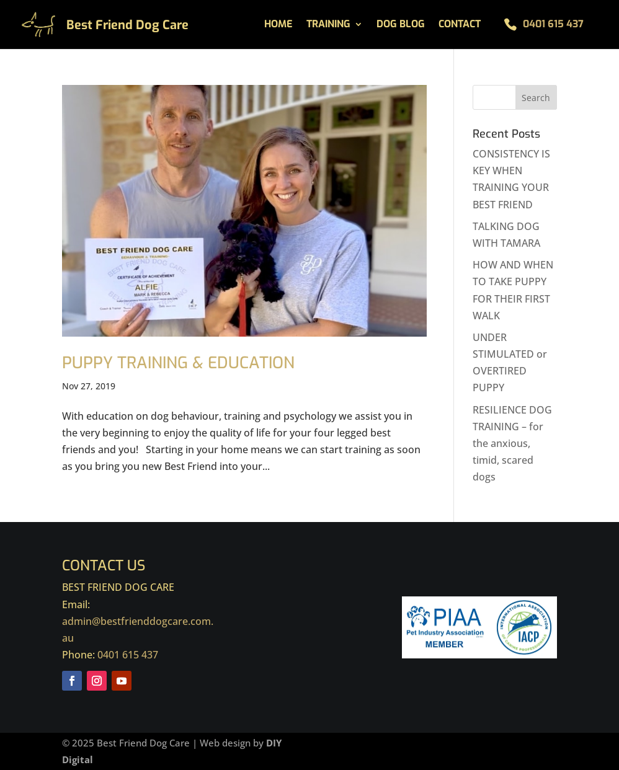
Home (278, 25)
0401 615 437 (553, 23)
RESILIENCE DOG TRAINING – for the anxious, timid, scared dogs (512, 443)
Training (328, 25)
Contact (460, 25)
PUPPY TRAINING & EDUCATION (178, 363)
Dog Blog (400, 25)
